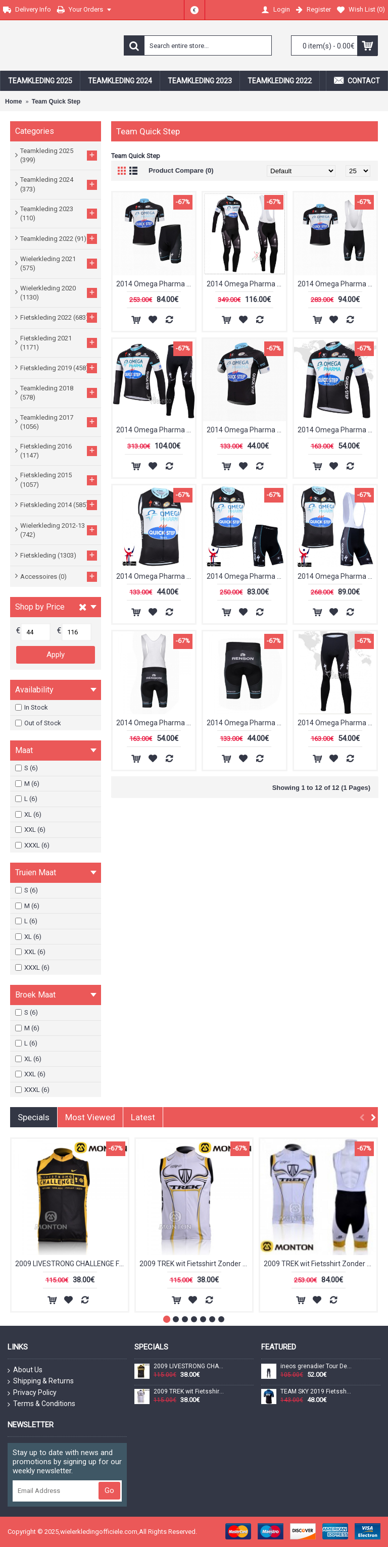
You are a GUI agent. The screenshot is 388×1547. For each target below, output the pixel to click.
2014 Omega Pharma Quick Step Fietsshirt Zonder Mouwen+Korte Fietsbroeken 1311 (246, 576)
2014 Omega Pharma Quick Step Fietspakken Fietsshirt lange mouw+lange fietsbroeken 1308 (155, 430)
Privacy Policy (32, 1393)
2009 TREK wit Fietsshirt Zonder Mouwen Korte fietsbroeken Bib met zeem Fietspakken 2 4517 (320, 1264)
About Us (25, 1370)
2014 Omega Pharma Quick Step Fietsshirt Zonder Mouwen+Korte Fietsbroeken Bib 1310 (337, 576)
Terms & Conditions (41, 1404)
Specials (34, 1117)
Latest (143, 1117)
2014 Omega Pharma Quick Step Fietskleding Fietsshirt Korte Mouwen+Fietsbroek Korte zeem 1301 (155, 284)
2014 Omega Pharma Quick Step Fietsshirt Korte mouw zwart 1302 (246, 430)
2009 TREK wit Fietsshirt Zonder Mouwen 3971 (195, 1264)
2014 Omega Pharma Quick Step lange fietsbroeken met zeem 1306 (337, 723)
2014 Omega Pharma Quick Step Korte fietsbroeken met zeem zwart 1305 (246, 723)
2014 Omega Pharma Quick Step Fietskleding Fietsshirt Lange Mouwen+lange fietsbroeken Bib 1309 (246, 284)
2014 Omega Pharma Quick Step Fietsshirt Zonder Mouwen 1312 (155, 576)
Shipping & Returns (41, 1381)
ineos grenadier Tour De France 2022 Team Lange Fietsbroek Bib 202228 (316, 1366)
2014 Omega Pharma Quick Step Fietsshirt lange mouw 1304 (337, 430)
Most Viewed (90, 1117)
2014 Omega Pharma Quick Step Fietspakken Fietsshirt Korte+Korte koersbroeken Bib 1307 (337, 284)
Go (109, 1490)
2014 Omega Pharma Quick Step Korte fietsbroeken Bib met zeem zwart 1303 (155, 723)
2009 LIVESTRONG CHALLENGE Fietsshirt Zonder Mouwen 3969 (71, 1264)
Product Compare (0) (181, 170)
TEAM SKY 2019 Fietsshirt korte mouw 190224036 (316, 1391)
